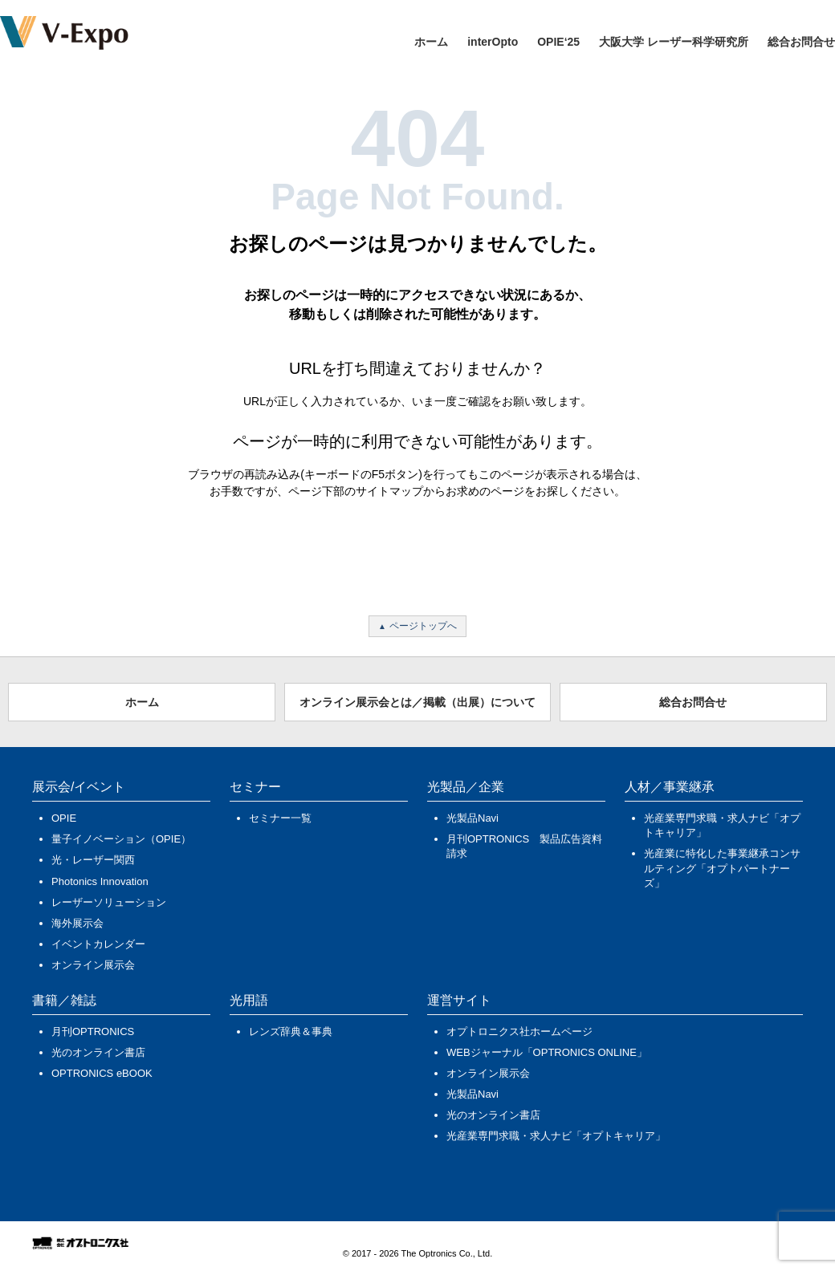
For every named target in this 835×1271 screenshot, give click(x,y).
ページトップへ (423, 625)
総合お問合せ (801, 41)
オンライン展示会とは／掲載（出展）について (417, 702)
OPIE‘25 (558, 41)
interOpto (492, 41)
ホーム (431, 41)
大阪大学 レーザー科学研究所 (673, 41)
